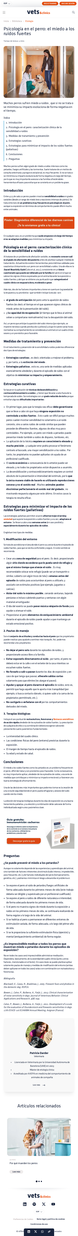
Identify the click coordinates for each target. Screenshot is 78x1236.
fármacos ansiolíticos (63, 719)
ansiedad (8, 519)
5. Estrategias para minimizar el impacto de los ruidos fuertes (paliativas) (39, 147)
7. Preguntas (13, 159)
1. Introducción (14, 122)
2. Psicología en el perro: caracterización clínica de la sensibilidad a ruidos (34, 129)
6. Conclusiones (14, 154)
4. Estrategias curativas (19, 141)
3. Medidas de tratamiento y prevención (27, 136)
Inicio (6, 21)
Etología (29, 21)
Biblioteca (17, 21)
